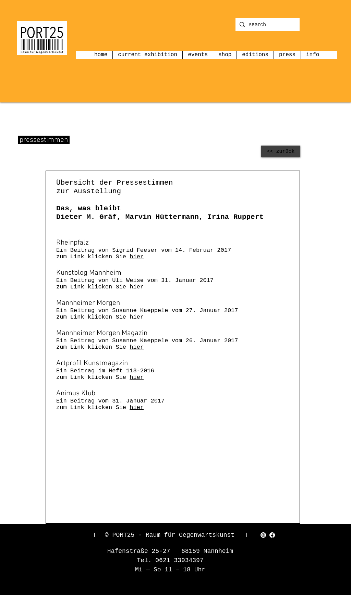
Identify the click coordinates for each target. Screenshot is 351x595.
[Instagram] (263, 535)
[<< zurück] (280, 151)
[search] (267, 25)
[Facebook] (272, 535)
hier (137, 256)
